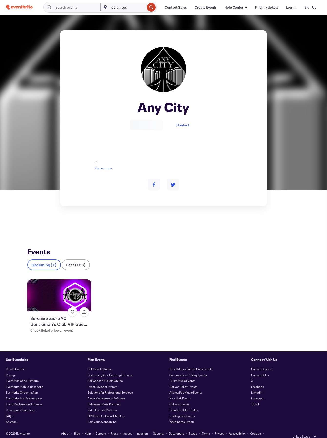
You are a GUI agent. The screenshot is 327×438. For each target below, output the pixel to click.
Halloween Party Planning (104, 396)
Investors (142, 425)
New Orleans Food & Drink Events (191, 361)
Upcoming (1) (44, 256)
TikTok (255, 396)
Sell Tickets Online (100, 361)
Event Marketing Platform (22, 373)
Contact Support (261, 361)
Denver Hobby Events (183, 378)
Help (88, 425)
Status (193, 425)
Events (32, 224)
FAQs (9, 408)
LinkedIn (256, 384)
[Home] (19, 7)
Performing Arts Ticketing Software (110, 367)
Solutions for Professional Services (110, 384)
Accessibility (237, 425)
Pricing (10, 367)
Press (114, 425)
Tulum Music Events (182, 373)
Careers (101, 425)
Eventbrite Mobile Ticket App (24, 378)
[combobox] (127, 7)
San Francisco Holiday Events (188, 367)
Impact (127, 425)
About (65, 425)
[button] (236, 7)
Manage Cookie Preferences (163, 431)
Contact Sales (260, 367)
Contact (182, 125)
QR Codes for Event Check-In (106, 408)
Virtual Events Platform (102, 402)
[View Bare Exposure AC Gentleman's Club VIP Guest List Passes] (59, 287)
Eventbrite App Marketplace (24, 390)
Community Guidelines (21, 402)
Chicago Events (179, 396)
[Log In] (290, 7)
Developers (176, 425)
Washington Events (181, 414)
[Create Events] (206, 7)
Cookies (255, 425)
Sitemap (11, 414)
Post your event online (102, 414)
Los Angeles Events (182, 408)
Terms (206, 425)
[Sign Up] (310, 7)
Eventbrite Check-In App (22, 384)
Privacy (219, 425)
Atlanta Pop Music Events (185, 384)
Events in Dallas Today (183, 402)
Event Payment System (102, 378)
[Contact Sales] (176, 7)
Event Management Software (106, 390)
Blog (77, 425)
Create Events (15, 361)
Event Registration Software (24, 396)
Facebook (257, 378)
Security (158, 425)
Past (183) (75, 256)
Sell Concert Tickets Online (105, 373)
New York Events (180, 390)
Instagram (257, 390)
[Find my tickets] (266, 7)
